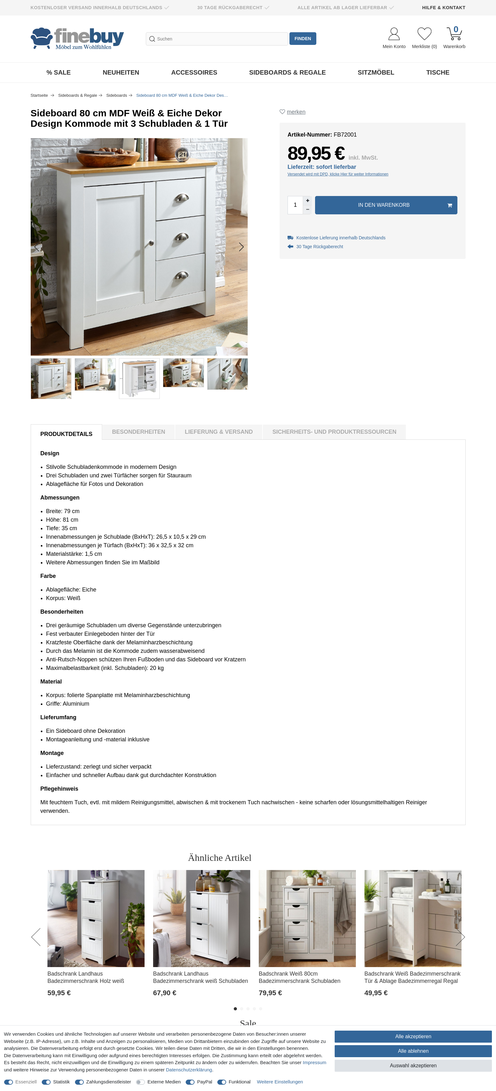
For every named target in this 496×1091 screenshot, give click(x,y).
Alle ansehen (437, 857)
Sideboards (116, 95)
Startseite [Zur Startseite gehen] (40, 95)
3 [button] (248, 1008)
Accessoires (194, 72)
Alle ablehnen (413, 1051)
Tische (438, 72)
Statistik (61, 1081)
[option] (96, 940)
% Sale (58, 72)
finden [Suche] (303, 38)
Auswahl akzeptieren (413, 1065)
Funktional (240, 1081)
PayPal (204, 1081)
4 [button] (254, 1008)
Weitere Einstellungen (280, 1081)
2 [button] (241, 1008)
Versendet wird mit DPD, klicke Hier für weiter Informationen (339, 176)
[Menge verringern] (309, 211)
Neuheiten (121, 72)
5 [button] (260, 1008)
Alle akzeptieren (413, 1036)
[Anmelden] (394, 39)
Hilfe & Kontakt (444, 7)
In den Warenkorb (404, 207)
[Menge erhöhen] (309, 202)
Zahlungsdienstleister (108, 1081)
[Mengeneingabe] (296, 207)
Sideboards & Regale (287, 72)
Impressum (314, 1062)
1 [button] (235, 1008)
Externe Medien (164, 1081)
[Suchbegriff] (216, 39)
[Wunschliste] (424, 39)
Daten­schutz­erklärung (189, 1069)
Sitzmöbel (376, 72)
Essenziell (26, 1081)
